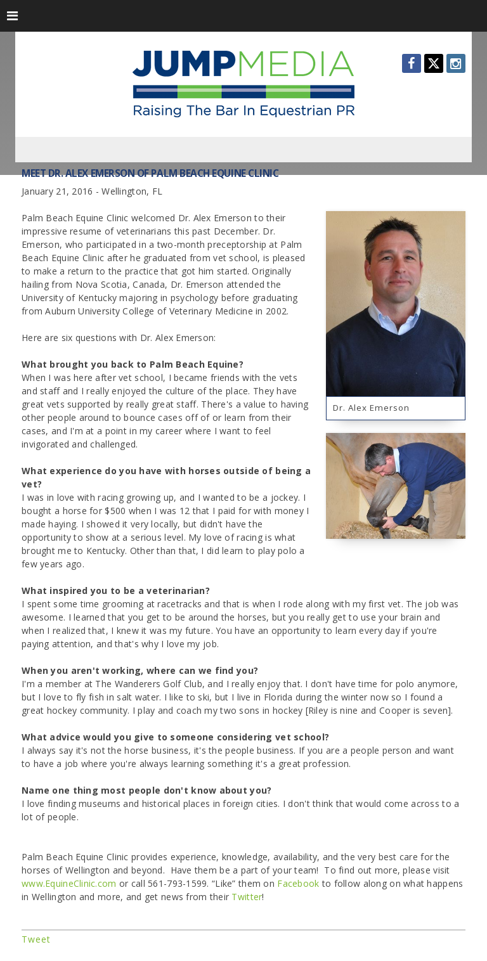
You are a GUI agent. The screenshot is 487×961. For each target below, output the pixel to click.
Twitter (246, 897)
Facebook (298, 883)
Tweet (36, 939)
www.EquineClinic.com (69, 883)
